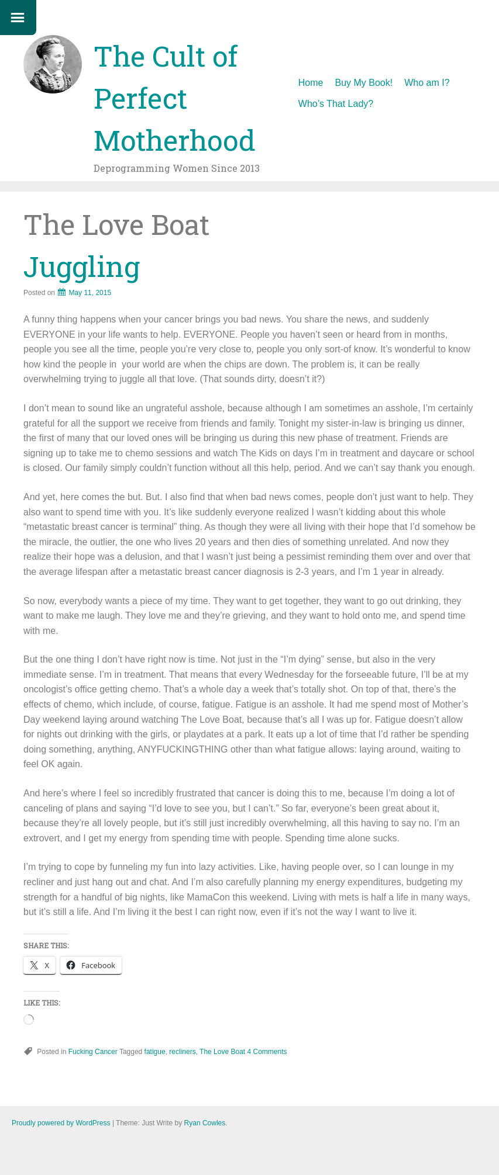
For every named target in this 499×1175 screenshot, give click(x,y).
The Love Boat (222, 1052)
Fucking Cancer (93, 1052)
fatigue (155, 1052)
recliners (182, 1052)
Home (311, 83)
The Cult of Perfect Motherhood (175, 97)
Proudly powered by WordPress (61, 1123)
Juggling (81, 266)
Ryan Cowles (205, 1123)
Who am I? (426, 83)
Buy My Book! (364, 83)
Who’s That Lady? (335, 104)
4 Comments (267, 1052)
